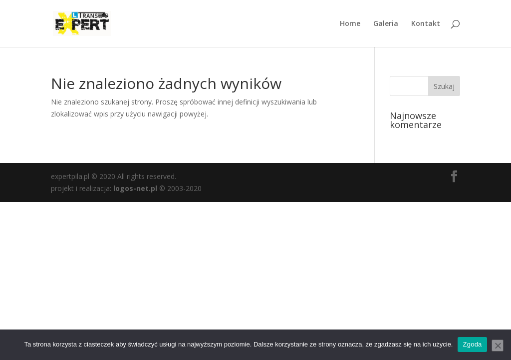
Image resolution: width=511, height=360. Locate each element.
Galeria (385, 24)
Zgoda (472, 344)
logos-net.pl (135, 188)
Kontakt (425, 24)
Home (350, 24)
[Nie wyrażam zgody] (498, 346)
